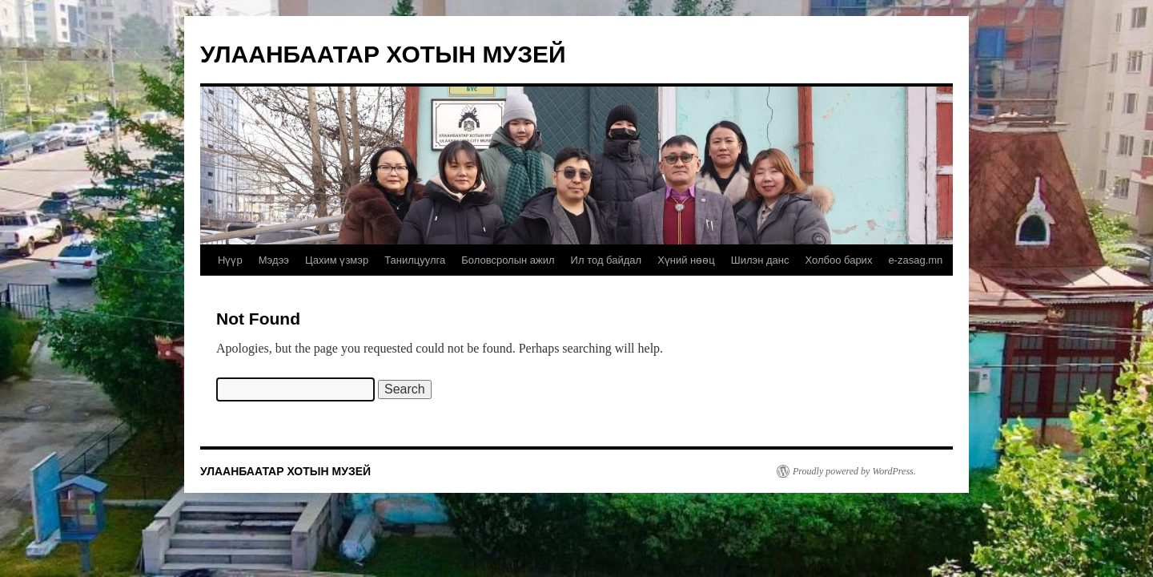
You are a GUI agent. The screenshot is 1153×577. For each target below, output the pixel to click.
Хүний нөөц (686, 260)
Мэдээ (274, 260)
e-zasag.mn (915, 260)
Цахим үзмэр (336, 260)
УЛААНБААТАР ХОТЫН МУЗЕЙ (383, 54)
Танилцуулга (414, 260)
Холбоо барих (838, 260)
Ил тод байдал (606, 260)
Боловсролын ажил (507, 260)
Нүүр (230, 260)
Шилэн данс (760, 260)
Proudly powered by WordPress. (854, 471)
